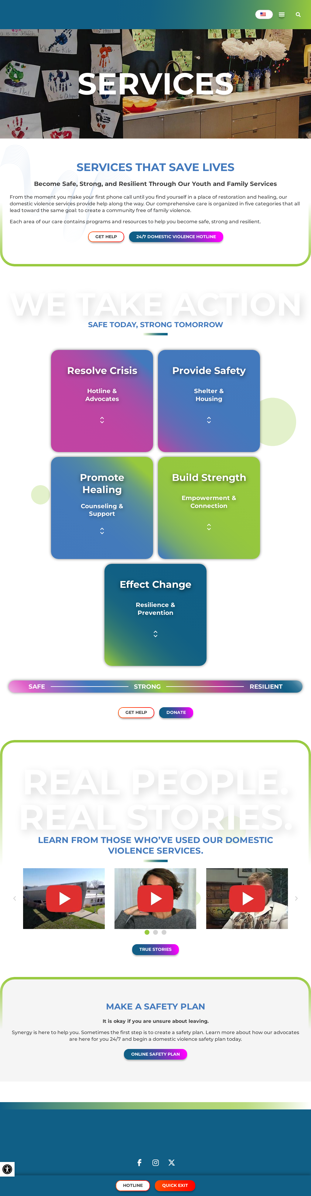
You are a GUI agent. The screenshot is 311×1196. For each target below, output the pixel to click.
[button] (102, 420)
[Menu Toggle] (282, 15)
